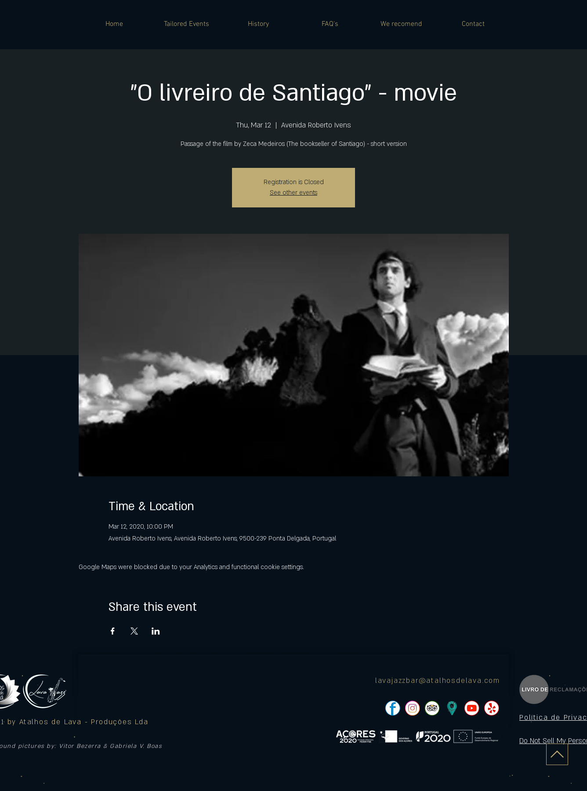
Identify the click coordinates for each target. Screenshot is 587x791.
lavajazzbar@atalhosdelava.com (437, 681)
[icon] (452, 708)
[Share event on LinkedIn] (156, 631)
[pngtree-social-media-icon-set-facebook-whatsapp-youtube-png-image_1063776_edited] (392, 708)
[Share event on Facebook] (113, 631)
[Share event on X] (134, 631)
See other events (293, 193)
